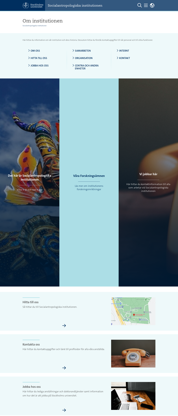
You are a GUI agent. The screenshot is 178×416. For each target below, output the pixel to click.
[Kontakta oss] (64, 368)
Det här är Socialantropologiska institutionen (29, 178)
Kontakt (123, 58)
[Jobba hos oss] (64, 410)
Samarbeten (81, 50)
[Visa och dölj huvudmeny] (146, 5)
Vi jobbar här (148, 174)
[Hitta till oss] (64, 326)
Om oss (34, 50)
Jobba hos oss (38, 65)
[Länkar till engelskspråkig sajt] (152, 5)
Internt (123, 50)
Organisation (82, 58)
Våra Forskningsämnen (89, 176)
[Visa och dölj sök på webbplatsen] (139, 5)
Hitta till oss (37, 58)
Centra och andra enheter (85, 67)
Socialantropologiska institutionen (75, 5)
